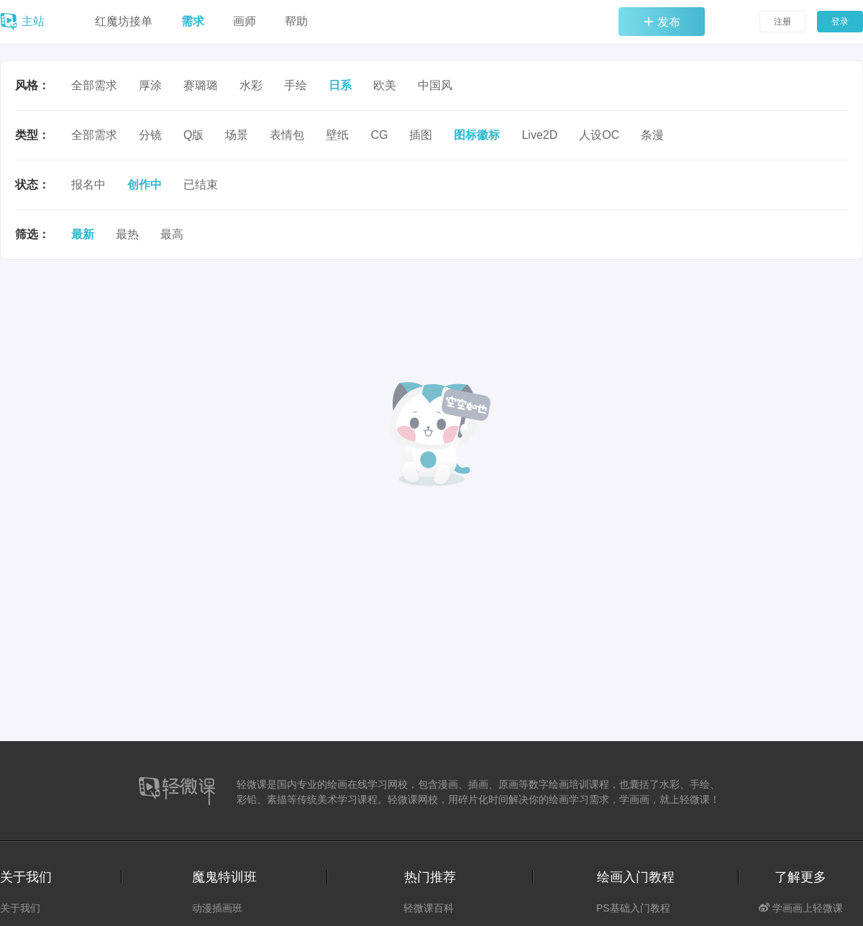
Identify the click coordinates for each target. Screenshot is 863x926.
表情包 (287, 135)
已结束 (200, 184)
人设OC (599, 135)
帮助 (296, 21)
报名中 (88, 184)
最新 (82, 234)
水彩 (250, 85)
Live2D (539, 135)
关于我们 (20, 908)
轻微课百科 (428, 908)
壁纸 (337, 135)
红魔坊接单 (123, 21)
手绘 (295, 85)
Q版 (193, 135)
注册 (782, 22)
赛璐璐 (200, 85)
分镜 (150, 135)
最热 (127, 234)
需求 (192, 21)
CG (379, 135)
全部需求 (94, 85)
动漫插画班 (217, 908)
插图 (420, 135)
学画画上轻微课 (801, 908)
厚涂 (150, 85)
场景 (236, 135)
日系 (340, 85)
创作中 (144, 184)
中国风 (435, 85)
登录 (840, 22)
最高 (171, 234)
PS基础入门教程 (633, 908)
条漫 (652, 135)
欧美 (384, 85)
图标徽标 (477, 135)
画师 (244, 21)
